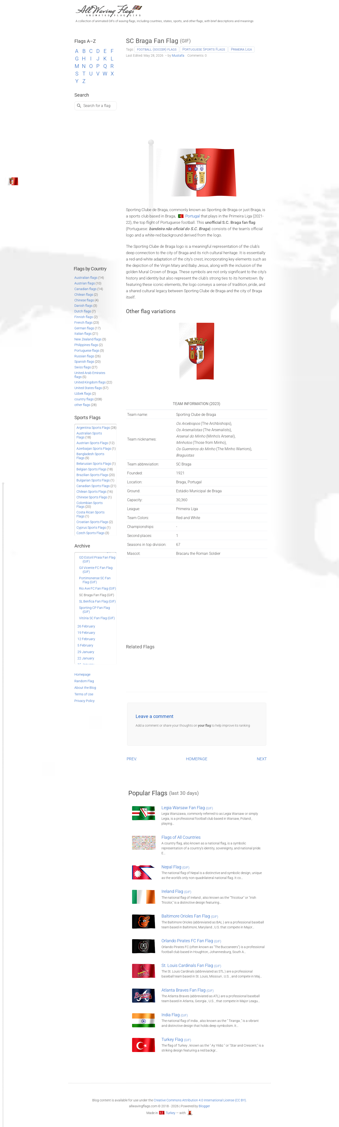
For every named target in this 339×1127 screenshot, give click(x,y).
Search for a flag (96, 105)
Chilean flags (83, 294)
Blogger (204, 1106)
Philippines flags (86, 345)
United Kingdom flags (90, 382)
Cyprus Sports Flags (91, 527)
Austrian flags (84, 283)
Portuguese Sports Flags (203, 49)
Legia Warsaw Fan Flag (187, 807)
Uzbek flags (82, 393)
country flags (84, 399)
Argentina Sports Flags (93, 428)
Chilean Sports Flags (91, 491)
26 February (86, 626)
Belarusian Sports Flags (94, 463)
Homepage (82, 674)
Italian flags (83, 333)
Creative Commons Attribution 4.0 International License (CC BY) (200, 1100)
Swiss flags (82, 367)
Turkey (170, 1113)
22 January (85, 658)
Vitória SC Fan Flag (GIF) (97, 618)
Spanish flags (84, 361)
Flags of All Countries (181, 837)
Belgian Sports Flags (91, 469)
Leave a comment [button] (155, 716)
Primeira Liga (241, 49)
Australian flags (85, 278)
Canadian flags (85, 289)
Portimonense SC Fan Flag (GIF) (95, 580)
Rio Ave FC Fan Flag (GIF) (97, 588)
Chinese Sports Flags (92, 497)
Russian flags (84, 356)
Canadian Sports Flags (93, 486)
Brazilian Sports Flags (92, 475)
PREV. (132, 759)
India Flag (174, 1014)
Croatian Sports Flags (92, 522)
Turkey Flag (176, 1039)
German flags (84, 328)
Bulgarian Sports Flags (93, 480)
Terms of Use (83, 694)
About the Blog (85, 688)
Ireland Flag (176, 891)
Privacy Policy (84, 701)
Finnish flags (83, 317)
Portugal (192, 216)
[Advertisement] (196, 97)
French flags (83, 322)
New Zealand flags (87, 339)
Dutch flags (82, 311)
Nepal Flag (175, 866)
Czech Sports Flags (91, 533)
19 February (86, 632)
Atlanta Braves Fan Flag (187, 990)
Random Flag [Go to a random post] (84, 681)
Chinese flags (84, 300)
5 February (85, 645)
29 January (85, 652)
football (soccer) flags (157, 49)
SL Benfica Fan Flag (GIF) (97, 601)
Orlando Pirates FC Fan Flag (191, 940)
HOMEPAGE (196, 759)
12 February (86, 639)
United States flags (88, 388)
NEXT (262, 759)
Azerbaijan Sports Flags (94, 448)
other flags (82, 405)
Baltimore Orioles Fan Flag (189, 916)
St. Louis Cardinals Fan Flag (191, 965)
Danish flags (83, 305)
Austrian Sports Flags (92, 443)
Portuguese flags (86, 350)
